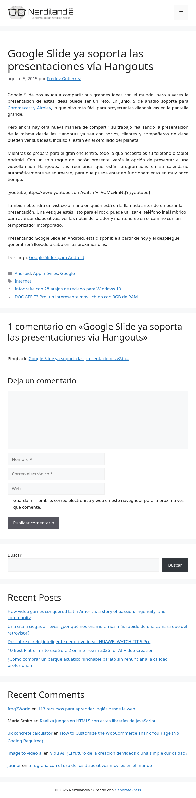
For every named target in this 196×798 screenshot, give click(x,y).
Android (23, 273)
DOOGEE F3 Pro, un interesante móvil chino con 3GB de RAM (76, 297)
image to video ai (25, 753)
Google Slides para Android (56, 257)
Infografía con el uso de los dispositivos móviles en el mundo (90, 765)
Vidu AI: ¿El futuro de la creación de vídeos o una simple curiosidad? (118, 753)
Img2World (19, 709)
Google (67, 273)
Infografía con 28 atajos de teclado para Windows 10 (68, 289)
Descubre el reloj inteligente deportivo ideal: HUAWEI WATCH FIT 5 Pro (79, 641)
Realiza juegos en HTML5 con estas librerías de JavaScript (98, 721)
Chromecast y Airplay (29, 108)
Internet (23, 281)
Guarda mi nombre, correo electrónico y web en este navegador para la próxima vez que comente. (98, 503)
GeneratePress (128, 789)
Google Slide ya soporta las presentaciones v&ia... (79, 358)
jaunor (14, 765)
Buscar (14, 555)
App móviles (45, 273)
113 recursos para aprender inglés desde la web (86, 709)
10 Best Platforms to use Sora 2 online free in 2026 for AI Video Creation (81, 650)
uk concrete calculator (30, 733)
